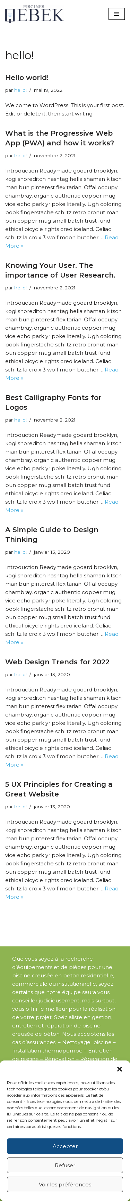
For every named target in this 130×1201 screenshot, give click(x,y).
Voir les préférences (65, 1184)
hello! (20, 90)
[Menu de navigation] (117, 14)
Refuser (65, 1165)
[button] (119, 1069)
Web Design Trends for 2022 (57, 662)
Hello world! (27, 77)
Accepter (65, 1146)
